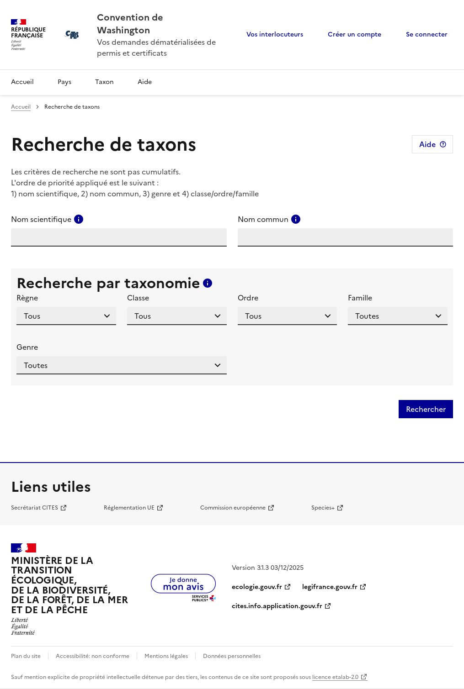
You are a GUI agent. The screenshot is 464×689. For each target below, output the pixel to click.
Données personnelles (232, 656)
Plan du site (26, 656)
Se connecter (427, 34)
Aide (145, 82)
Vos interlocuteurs (274, 34)
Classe (138, 297)
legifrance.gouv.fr (329, 587)
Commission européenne (233, 508)
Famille (360, 297)
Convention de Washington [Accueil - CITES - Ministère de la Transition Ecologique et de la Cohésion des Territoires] (130, 24)
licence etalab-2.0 (335, 677)
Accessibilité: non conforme (92, 656)
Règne (27, 297)
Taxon (104, 82)
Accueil (22, 82)
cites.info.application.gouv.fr (277, 606)
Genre (27, 347)
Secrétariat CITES (34, 508)
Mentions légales (166, 656)
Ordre (248, 297)
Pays (64, 82)
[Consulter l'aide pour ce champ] (78, 219)
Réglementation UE (129, 508)
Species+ (323, 508)
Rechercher (426, 409)
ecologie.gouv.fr (257, 587)
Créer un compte (354, 34)
